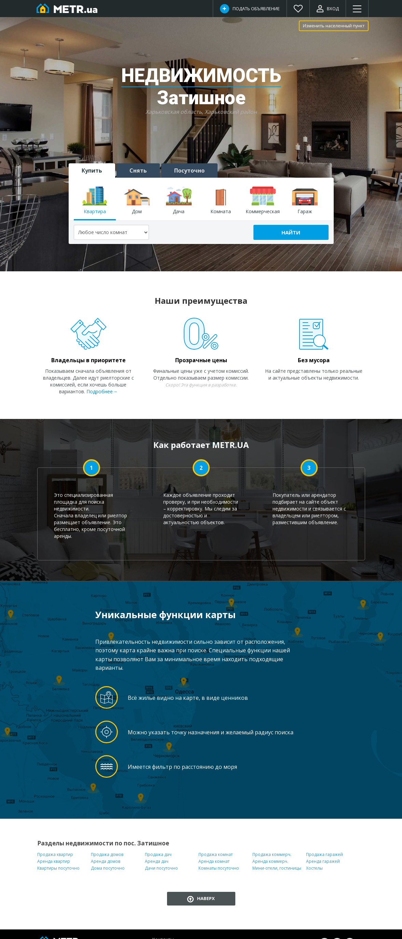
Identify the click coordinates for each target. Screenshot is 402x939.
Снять (138, 170)
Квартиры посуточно (58, 868)
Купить (92, 170)
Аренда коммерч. (270, 861)
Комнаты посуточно (218, 868)
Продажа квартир (55, 854)
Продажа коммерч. (271, 854)
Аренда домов (105, 861)
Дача (179, 201)
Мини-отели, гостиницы (276, 868)
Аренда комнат (214, 861)
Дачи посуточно (161, 868)
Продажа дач (158, 854)
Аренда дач (156, 861)
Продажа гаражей (324, 854)
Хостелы (314, 868)
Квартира (95, 201)
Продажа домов (107, 854)
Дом (137, 201)
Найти (290, 232)
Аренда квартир (53, 861)
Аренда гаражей (323, 861)
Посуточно (189, 170)
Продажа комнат (215, 854)
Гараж (305, 201)
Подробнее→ (101, 391)
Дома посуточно (108, 868)
